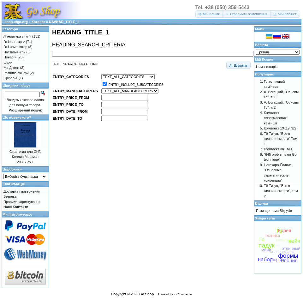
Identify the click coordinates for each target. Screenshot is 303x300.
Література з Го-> (17, 36)
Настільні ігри (14, 52)
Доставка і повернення (21, 191)
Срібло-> (10, 78)
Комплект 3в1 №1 (278, 149)
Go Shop (146, 294)
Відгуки (261, 203)
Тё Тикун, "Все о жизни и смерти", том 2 (281, 191)
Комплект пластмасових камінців (275, 118)
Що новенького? (17, 117)
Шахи (7, 62)
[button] (209, 14)
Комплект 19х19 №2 (280, 128)
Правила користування (21, 202)
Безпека (9, 196)
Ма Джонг (11, 67)
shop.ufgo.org (16, 22)
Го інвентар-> (14, 42)
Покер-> (9, 57)
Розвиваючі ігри (16, 73)
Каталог (38, 22)
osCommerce (183, 294)
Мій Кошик (264, 59)
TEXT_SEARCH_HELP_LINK (75, 64)
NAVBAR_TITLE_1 (64, 22)
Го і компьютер (15, 47)
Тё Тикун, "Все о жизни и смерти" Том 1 (280, 139)
